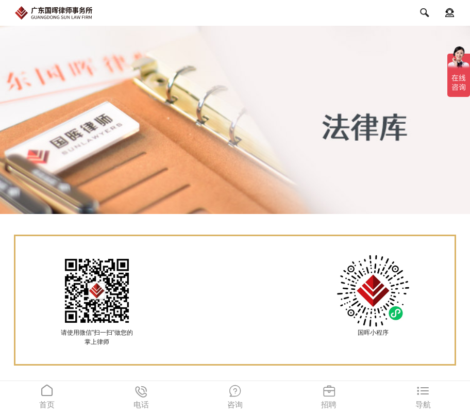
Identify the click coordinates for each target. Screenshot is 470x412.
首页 (47, 395)
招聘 (329, 395)
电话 (141, 395)
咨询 (235, 395)
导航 (423, 395)
